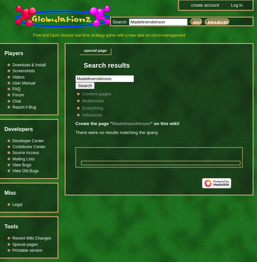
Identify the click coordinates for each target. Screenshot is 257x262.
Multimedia (93, 100)
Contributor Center (29, 147)
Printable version (28, 250)
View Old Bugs (26, 171)
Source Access (26, 152)
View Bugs (22, 165)
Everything (92, 108)
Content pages (96, 93)
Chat (17, 101)
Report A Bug (24, 107)
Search (119, 21)
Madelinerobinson (131, 123)
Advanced (92, 115)
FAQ (17, 89)
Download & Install (29, 65)
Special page (95, 50)
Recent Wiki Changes (32, 238)
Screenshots (24, 71)
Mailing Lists (24, 159)
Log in (236, 5)
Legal (17, 204)
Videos (19, 77)
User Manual (24, 83)
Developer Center (28, 141)
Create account (205, 5)
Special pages (25, 244)
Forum (18, 95)
